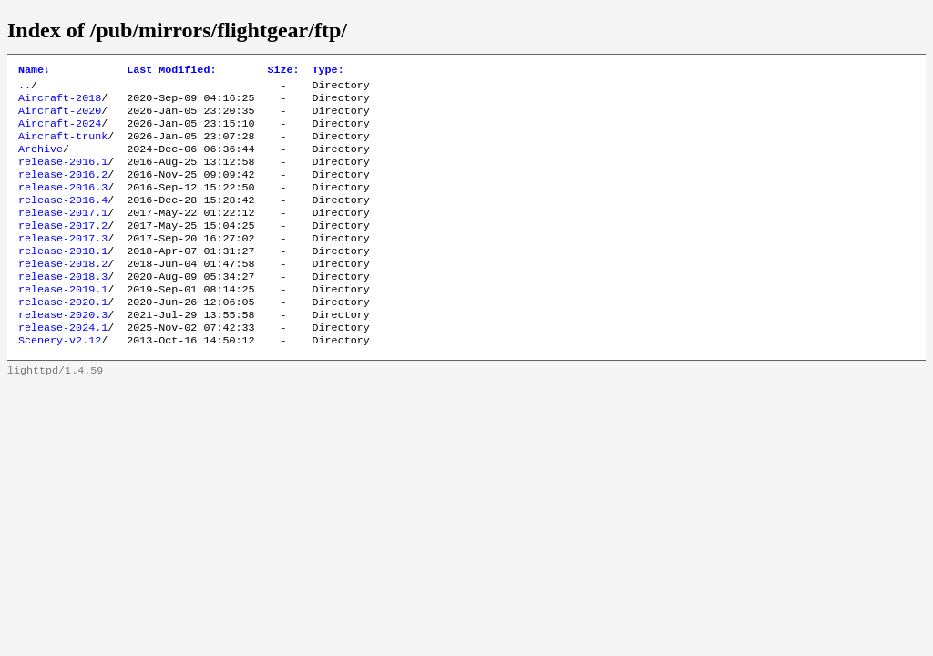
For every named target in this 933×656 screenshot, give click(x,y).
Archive (40, 161)
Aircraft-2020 (59, 117)
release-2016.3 (63, 205)
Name (34, 71)
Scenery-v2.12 (59, 380)
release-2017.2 (63, 248)
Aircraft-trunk (63, 146)
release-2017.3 (63, 263)
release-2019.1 (63, 321)
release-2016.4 (63, 219)
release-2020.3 (63, 350)
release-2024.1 (63, 365)
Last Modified (171, 71)
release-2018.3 (63, 307)
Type (328, 71)
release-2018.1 (63, 278)
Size (283, 71)
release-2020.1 (63, 336)
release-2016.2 (63, 190)
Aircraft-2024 (59, 132)
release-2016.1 (63, 176)
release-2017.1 (63, 234)
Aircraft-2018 (59, 103)
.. (24, 88)
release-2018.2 (63, 292)
